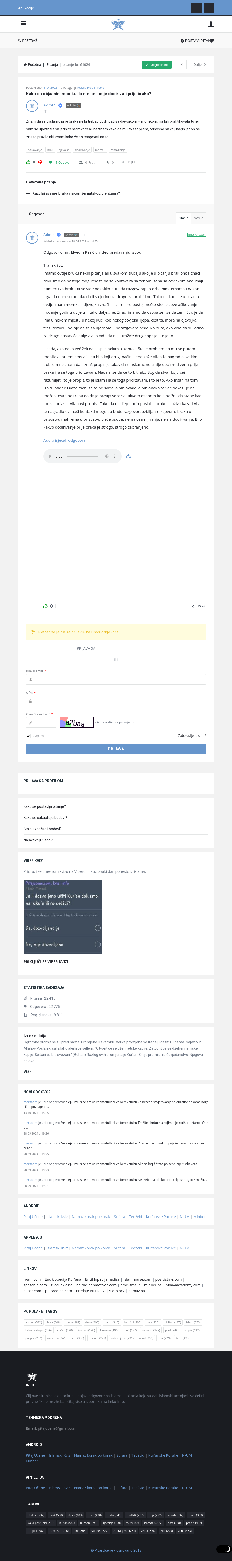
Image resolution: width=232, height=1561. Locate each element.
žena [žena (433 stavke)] (182, 1338)
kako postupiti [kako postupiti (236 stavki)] (38, 1330)
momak (100, 150)
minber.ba (153, 1285)
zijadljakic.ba (61, 1285)
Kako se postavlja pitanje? (45, 806)
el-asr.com (32, 1290)
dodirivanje (82, 150)
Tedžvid (135, 1216)
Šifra (31, 693)
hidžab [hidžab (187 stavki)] (173, 1322)
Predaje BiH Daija (91, 1290)
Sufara (119, 1216)
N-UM (185, 1216)
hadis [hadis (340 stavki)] (112, 1322)
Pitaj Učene (33, 1216)
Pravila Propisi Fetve (90, 88)
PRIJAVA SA (86, 648)
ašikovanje (35, 150)
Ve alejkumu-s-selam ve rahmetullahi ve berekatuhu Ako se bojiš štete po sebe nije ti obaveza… (130, 1164)
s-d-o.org (116, 1290)
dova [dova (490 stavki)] (92, 1322)
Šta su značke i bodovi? (43, 829)
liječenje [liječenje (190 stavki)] (109, 1330)
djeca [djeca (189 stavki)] (73, 1322)
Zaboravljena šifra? (192, 735)
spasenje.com (35, 1285)
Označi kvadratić (39, 714)
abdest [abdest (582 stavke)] (33, 1322)
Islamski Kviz (57, 1216)
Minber (200, 1216)
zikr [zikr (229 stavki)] (164, 1338)
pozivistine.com (168, 1279)
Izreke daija (35, 1035)
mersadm (31, 1102)
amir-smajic (130, 1285)
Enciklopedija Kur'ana (63, 1279)
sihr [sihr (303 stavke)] (78, 1338)
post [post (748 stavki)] (171, 1330)
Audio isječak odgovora (64, 440)
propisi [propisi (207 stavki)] (33, 1338)
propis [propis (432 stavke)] (192, 1330)
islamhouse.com (137, 1279)
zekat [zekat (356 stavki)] (146, 1338)
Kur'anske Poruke (161, 1216)
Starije (183, 218)
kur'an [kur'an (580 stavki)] (65, 1330)
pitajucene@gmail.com (51, 1428)
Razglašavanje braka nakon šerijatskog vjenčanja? (73, 193)
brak (50, 150)
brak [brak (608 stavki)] (53, 1322)
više (28, 1072)
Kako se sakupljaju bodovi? (45, 818)
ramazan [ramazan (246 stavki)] (56, 1338)
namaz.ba (136, 1290)
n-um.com (32, 1279)
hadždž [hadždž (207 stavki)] (132, 1322)
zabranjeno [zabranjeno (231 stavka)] (122, 1338)
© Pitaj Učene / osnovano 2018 (116, 1550)
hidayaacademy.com (183, 1285)
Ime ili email (36, 671)
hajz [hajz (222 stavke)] (153, 1322)
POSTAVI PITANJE (197, 40)
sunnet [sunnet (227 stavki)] (97, 1338)
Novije (198, 218)
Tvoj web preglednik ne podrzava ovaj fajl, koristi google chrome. (82, 456)
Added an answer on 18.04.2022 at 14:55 (70, 241)
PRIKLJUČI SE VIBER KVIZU (47, 961)
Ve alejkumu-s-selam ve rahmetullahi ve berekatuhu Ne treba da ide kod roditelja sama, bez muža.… (134, 1180)
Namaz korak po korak (91, 1216)
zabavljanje (118, 150)
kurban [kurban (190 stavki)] (86, 1330)
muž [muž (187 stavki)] (130, 1330)
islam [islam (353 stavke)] (193, 1322)
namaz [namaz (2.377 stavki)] (151, 1330)
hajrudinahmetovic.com (96, 1285)
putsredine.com (58, 1290)
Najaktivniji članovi (38, 840)
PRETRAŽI (28, 40)
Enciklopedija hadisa (102, 1279)
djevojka (64, 150)
